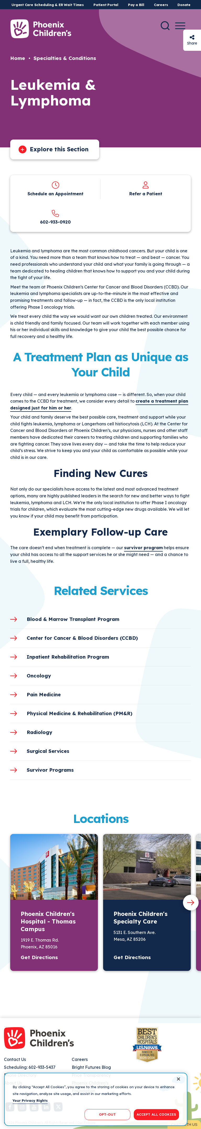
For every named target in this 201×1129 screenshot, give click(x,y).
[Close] (178, 1090)
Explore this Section (59, 149)
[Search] (165, 25)
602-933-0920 (55, 222)
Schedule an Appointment (55, 193)
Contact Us (15, 1059)
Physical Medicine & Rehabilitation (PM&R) (79, 713)
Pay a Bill (136, 5)
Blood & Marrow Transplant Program (73, 619)
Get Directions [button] (39, 957)
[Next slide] (191, 902)
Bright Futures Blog (91, 1067)
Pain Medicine (44, 694)
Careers (161, 5)
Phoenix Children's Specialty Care (141, 917)
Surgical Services (48, 751)
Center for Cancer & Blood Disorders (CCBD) (82, 638)
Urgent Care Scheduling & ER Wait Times (48, 5)
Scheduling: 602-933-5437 (29, 1067)
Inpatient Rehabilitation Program (68, 657)
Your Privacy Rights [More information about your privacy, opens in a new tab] (30, 1111)
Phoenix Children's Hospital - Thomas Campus (48, 921)
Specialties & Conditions (65, 58)
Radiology (39, 732)
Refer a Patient (145, 193)
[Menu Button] (180, 26)
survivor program (143, 547)
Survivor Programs (50, 770)
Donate (184, 5)
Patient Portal (105, 5)
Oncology (39, 675)
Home (17, 58)
